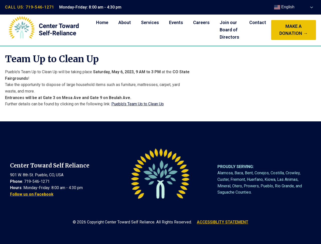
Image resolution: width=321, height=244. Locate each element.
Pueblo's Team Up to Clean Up (137, 104)
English (284, 7)
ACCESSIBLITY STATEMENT (222, 222)
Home (102, 22)
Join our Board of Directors (229, 30)
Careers (201, 22)
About (124, 22)
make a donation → (293, 30)
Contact (257, 22)
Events (176, 22)
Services (150, 22)
